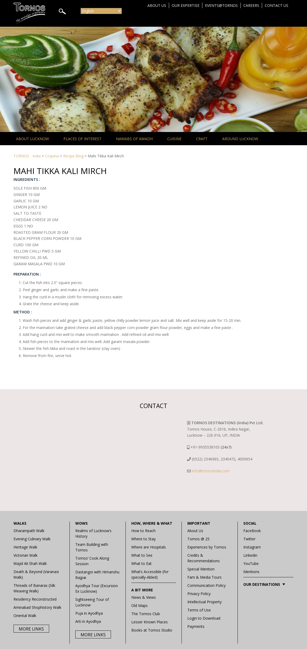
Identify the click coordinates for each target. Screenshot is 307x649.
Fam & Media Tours (204, 577)
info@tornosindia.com (211, 470)
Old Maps (139, 605)
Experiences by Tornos (206, 547)
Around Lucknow (240, 138)
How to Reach (143, 530)
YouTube (251, 563)
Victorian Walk (25, 555)
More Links (31, 629)
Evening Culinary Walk (31, 538)
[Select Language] (101, 11)
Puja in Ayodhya (89, 613)
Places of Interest (82, 138)
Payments (195, 626)
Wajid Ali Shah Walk (30, 563)
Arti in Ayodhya (88, 621)
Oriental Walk (24, 615)
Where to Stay (143, 538)
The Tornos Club (145, 613)
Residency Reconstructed (35, 599)
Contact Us (276, 5)
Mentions (251, 571)
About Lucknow (32, 138)
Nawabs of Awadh (134, 138)
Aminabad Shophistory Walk (37, 607)
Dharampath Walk (28, 530)
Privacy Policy (199, 593)
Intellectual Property (204, 601)
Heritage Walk (25, 547)
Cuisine (174, 138)
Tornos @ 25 (198, 538)
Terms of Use (199, 610)
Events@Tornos (221, 5)
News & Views (143, 597)
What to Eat (141, 563)
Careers (251, 5)
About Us (156, 5)
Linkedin (250, 555)
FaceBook (252, 530)
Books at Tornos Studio (151, 630)
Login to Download (203, 618)
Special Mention (201, 569)
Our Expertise (185, 5)
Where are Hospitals (148, 547)
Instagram (252, 547)
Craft (202, 138)
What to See (141, 555)
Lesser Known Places (149, 621)
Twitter (249, 538)
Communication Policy (206, 585)
